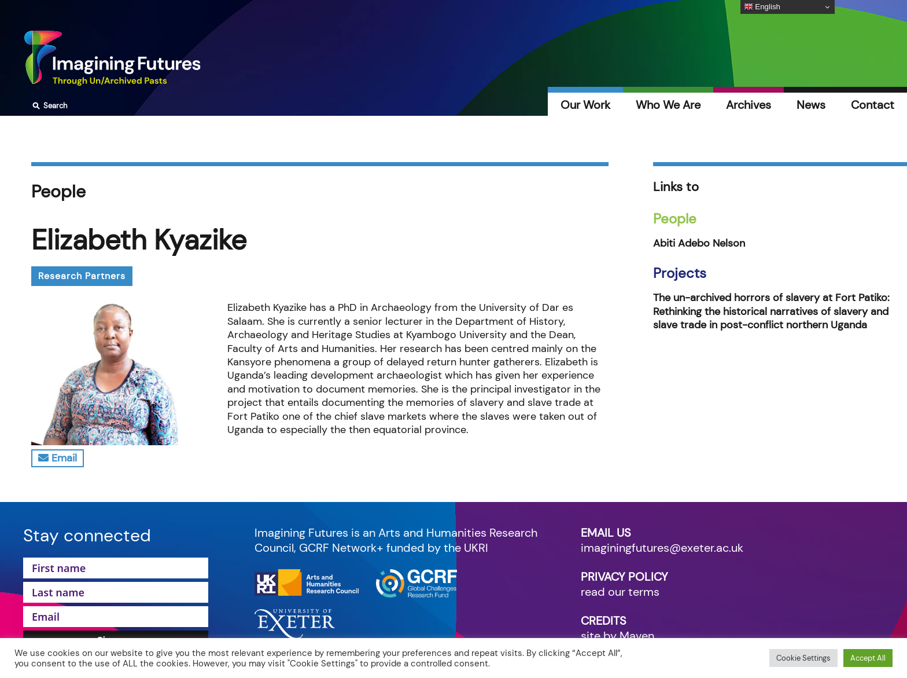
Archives (748, 104)
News (811, 104)
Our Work (585, 104)
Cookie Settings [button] (803, 658)
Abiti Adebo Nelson (699, 243)
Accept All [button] (868, 658)
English (762, 7)
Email (57, 458)
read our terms (620, 591)
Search (48, 106)
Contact (872, 104)
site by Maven (617, 635)
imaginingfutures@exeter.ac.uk (662, 547)
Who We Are (668, 104)
